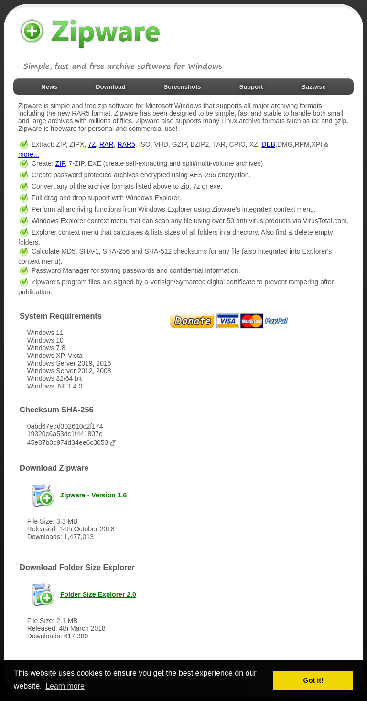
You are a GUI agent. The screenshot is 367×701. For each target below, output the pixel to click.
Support (251, 86)
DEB (268, 144)
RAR (106, 144)
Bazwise (313, 86)
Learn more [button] (65, 686)
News (49, 86)
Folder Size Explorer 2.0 (98, 594)
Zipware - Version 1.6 (93, 495)
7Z (92, 144)
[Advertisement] (239, 488)
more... (28, 154)
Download (110, 86)
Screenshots (182, 86)
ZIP (60, 163)
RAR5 (126, 144)
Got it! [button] (313, 680)
